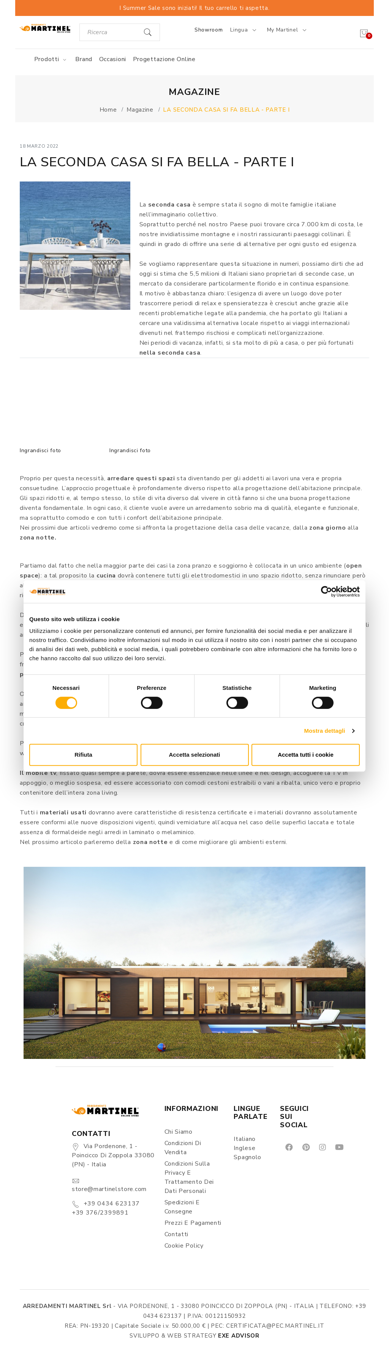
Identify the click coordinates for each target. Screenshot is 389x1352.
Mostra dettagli (324, 730)
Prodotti (51, 59)
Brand (83, 59)
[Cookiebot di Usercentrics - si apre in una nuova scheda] (326, 591)
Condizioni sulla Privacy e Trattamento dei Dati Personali (189, 1177)
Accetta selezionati (194, 754)
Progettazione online (164, 59)
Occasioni (112, 59)
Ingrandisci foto (40, 450)
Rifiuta (83, 754)
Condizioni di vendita (182, 1147)
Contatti (176, 1234)
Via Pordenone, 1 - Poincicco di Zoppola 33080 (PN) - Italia (113, 1155)
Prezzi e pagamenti (193, 1223)
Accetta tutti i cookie (306, 754)
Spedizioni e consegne (182, 1207)
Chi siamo (178, 1132)
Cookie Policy (184, 1246)
